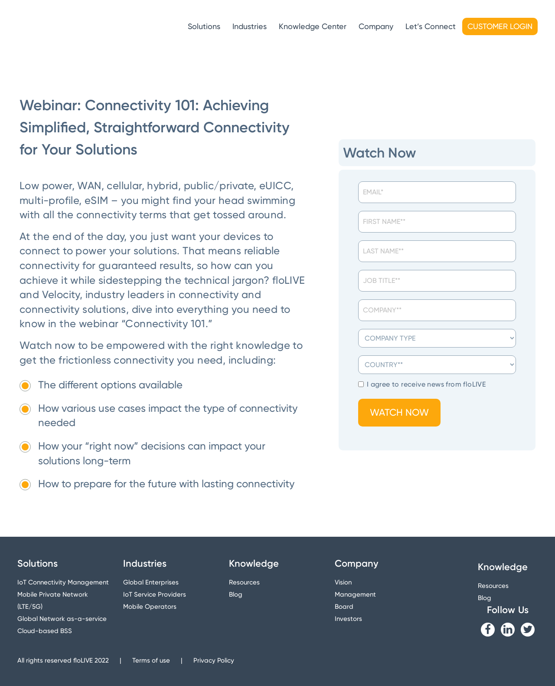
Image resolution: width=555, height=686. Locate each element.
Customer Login (499, 26)
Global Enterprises (151, 582)
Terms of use (151, 660)
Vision (343, 582)
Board (344, 607)
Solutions (204, 26)
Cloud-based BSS (44, 631)
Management (355, 594)
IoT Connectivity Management (63, 582)
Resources (244, 582)
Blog (235, 594)
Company (376, 26)
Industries (249, 26)
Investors (348, 619)
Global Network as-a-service (62, 619)
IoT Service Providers (154, 594)
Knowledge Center (312, 26)
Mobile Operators (149, 607)
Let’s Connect (430, 26)
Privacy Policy (213, 660)
